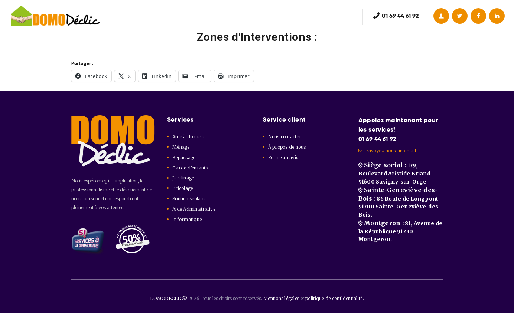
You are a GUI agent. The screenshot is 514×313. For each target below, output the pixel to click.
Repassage (183, 157)
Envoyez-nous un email (386, 152)
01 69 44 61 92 (379, 139)
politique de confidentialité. (333, 298)
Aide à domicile (188, 136)
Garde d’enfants (189, 168)
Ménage (180, 147)
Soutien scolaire (188, 198)
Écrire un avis (282, 157)
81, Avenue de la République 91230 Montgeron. (399, 245)
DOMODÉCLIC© (171, 298)
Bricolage (182, 188)
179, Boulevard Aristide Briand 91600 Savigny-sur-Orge (393, 178)
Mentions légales (282, 298)
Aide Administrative (193, 209)
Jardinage (182, 178)
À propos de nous (286, 147)
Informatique (186, 219)
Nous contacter (284, 136)
